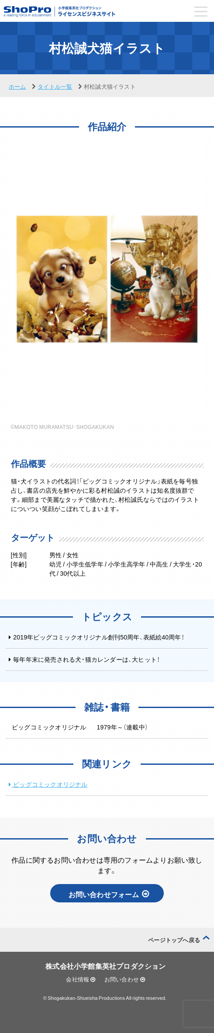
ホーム (17, 86)
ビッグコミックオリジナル (50, 784)
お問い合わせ (124, 979)
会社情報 (80, 979)
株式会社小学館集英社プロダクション (105, 965)
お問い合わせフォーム (109, 894)
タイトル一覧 (55, 86)
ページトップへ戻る (174, 940)
